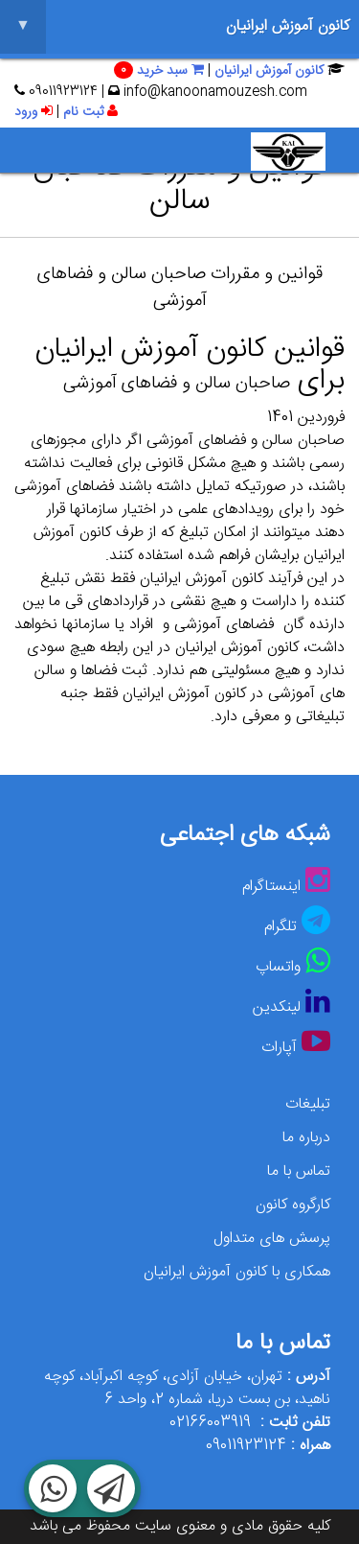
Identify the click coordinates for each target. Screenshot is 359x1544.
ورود (33, 112)
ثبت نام (90, 112)
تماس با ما (298, 1171)
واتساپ (278, 967)
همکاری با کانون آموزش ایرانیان (237, 1272)
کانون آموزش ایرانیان (174, 27)
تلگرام (280, 927)
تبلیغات (307, 1104)
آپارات (279, 1048)
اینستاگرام (271, 887)
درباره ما (306, 1138)
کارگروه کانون (293, 1205)
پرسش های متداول (271, 1239)
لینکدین (277, 1007)
